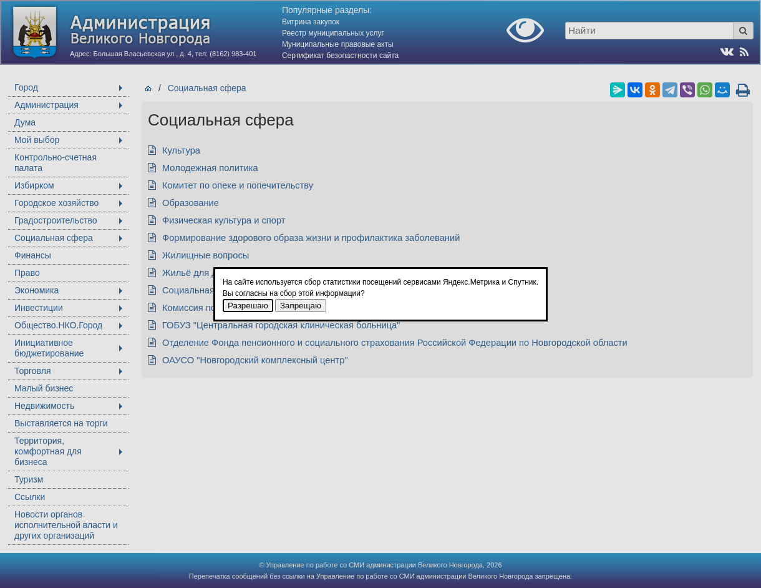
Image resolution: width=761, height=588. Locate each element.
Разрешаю (248, 305)
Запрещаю (300, 305)
